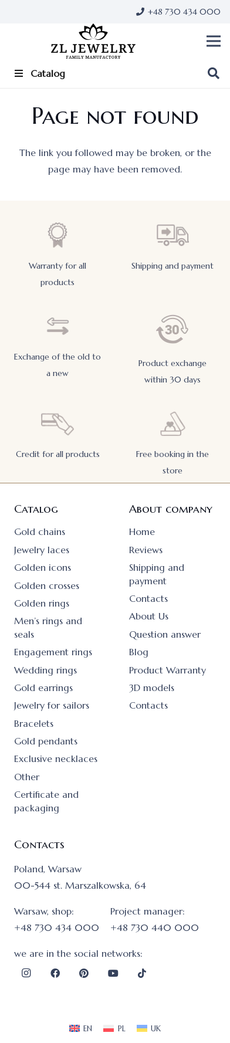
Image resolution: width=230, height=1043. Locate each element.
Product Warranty (167, 670)
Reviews (146, 550)
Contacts (148, 598)
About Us (148, 616)
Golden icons (42, 567)
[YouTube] (113, 973)
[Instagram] (26, 973)
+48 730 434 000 (56, 927)
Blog (138, 652)
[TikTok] (142, 973)
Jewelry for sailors (51, 705)
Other (26, 777)
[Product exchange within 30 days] (172, 329)
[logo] (93, 41)
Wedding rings (45, 670)
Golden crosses (46, 585)
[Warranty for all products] (57, 235)
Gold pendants (45, 741)
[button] (213, 41)
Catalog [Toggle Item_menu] (39, 73)
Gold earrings (43, 687)
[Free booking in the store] (172, 424)
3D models (151, 687)
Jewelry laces (41, 550)
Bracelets (33, 723)
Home (142, 531)
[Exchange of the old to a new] (57, 326)
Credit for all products (58, 454)
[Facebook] (55, 973)
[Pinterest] (84, 973)
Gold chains (39, 531)
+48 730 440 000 (154, 927)
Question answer (165, 634)
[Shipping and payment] (172, 235)
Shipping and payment (172, 265)
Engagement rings (53, 652)
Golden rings (41, 603)
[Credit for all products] (57, 424)
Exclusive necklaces (55, 758)
